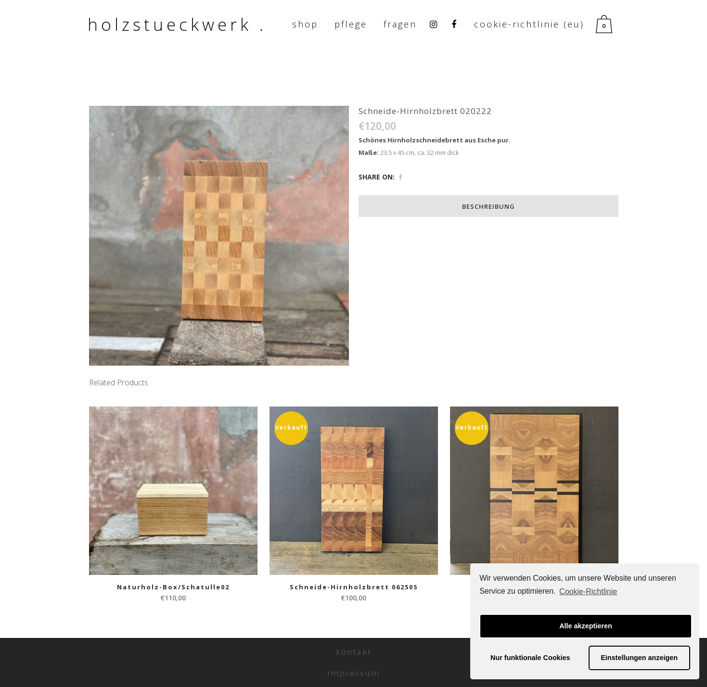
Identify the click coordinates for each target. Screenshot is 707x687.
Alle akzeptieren (585, 626)
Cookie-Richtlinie (588, 591)
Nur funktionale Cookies (530, 658)
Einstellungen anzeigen (639, 658)
